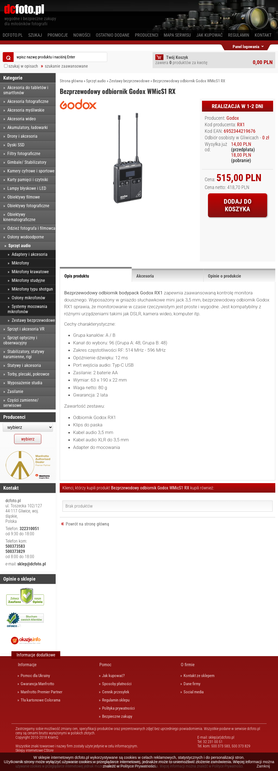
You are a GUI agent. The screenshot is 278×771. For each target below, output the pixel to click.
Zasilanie (15, 391)
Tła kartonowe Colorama (40, 700)
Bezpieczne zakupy (117, 716)
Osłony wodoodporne (25, 237)
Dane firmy (192, 683)
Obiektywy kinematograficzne (19, 217)
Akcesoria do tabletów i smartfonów (25, 90)
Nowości (81, 35)
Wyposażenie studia (24, 382)
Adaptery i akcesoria (30, 254)
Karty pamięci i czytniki (27, 179)
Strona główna (71, 80)
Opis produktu (76, 276)
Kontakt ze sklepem (199, 675)
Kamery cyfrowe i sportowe (31, 171)
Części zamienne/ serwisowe (21, 403)
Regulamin (238, 35)
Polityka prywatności (118, 708)
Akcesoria (145, 276)
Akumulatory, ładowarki (27, 127)
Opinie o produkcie (224, 276)
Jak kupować (209, 35)
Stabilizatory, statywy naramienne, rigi (23, 354)
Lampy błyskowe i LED (26, 188)
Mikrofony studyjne (28, 280)
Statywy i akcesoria (24, 365)
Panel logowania (246, 45)
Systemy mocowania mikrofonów (27, 309)
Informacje (27, 664)
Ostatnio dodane (112, 35)
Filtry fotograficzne (23, 153)
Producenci (146, 35)
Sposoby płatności (116, 683)
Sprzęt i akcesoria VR (26, 329)
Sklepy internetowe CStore (34, 750)
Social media (194, 692)
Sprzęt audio (96, 80)
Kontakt (263, 35)
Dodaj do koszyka (237, 205)
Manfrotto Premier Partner (41, 692)
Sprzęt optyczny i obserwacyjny (20, 340)
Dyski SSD (15, 144)
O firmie (188, 664)
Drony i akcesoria (22, 136)
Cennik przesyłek (115, 692)
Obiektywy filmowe (23, 197)
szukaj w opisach (23, 66)
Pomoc (105, 664)
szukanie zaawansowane (66, 66)
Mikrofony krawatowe (30, 271)
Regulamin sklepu (115, 700)
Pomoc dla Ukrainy (35, 675)
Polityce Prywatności (138, 766)
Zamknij (263, 766)
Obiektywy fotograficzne (28, 205)
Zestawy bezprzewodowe (129, 80)
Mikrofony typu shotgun (32, 289)
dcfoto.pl (13, 35)
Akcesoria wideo (21, 118)
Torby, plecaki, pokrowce (28, 374)
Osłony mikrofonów (28, 297)
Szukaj (35, 35)
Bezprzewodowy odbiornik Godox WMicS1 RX (189, 80)
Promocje (58, 35)
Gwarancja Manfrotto (37, 683)
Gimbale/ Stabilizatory (26, 162)
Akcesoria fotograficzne (28, 101)
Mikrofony (20, 263)
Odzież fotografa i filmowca (31, 228)
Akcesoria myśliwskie (26, 110)
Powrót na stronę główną (87, 524)
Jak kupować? (113, 675)
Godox (232, 118)
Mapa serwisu (177, 35)
